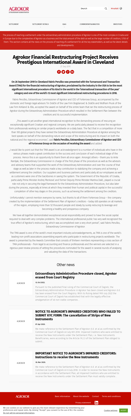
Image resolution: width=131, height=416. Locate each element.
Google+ (68, 72)
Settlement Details (40, 24)
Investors (117, 24)
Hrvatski (115, 9)
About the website (81, 396)
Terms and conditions (111, 396)
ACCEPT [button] (123, 410)
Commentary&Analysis (90, 24)
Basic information (62, 396)
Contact (95, 396)
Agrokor (22, 396)
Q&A (64, 24)
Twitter (63, 72)
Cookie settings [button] (110, 410)
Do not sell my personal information (18, 413)
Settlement (14, 24)
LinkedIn (72, 72)
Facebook (59, 72)
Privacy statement (83, 403)
